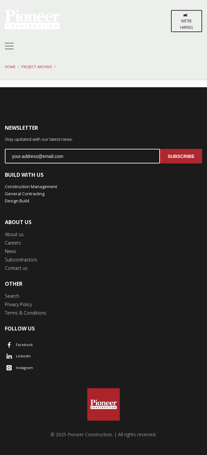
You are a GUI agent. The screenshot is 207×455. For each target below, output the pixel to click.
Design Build (17, 201)
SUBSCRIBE (181, 156)
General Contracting (24, 194)
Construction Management (31, 186)
